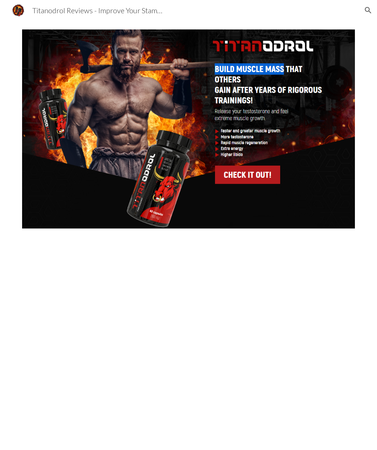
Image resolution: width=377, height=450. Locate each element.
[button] (368, 10)
